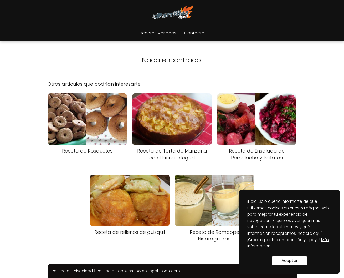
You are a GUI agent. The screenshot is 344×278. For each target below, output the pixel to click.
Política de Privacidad (72, 271)
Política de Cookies (115, 271)
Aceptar (289, 260)
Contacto (194, 33)
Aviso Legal (147, 271)
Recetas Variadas (158, 33)
